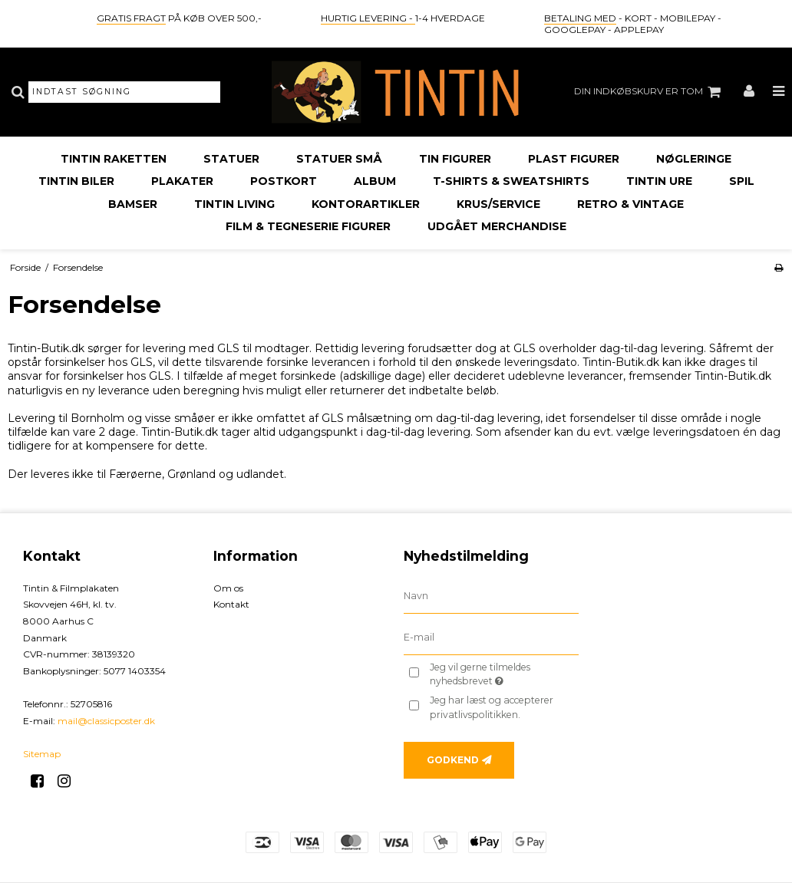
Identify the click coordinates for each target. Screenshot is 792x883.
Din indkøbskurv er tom (649, 92)
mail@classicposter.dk (106, 720)
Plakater (182, 181)
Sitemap (42, 753)
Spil (741, 181)
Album (375, 181)
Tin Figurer (455, 159)
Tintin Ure (659, 181)
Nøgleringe (693, 159)
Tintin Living (234, 204)
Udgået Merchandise (496, 226)
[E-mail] (491, 637)
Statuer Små (339, 159)
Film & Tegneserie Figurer (308, 226)
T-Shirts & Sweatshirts (511, 181)
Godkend (453, 760)
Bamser (132, 204)
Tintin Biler (76, 181)
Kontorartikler (366, 204)
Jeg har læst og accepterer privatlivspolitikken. (491, 707)
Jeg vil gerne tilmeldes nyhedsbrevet (503, 674)
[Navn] (491, 595)
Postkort (283, 181)
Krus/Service (498, 204)
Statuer (231, 159)
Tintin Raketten (114, 159)
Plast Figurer (573, 159)
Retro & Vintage (630, 204)
